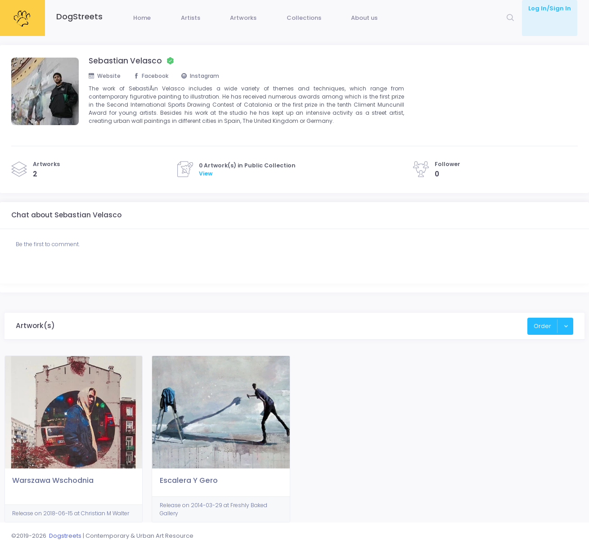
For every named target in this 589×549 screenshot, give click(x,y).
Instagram (207, 90)
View (205, 191)
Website (105, 90)
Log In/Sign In (549, 8)
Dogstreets (65, 535)
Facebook (154, 90)
